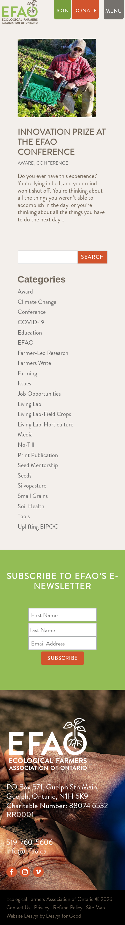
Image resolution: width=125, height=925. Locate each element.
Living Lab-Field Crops (44, 414)
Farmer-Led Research (43, 353)
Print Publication (38, 455)
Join (62, 11)
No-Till (26, 444)
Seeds (24, 475)
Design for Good (63, 916)
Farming (27, 373)
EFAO (26, 342)
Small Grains (33, 496)
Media (25, 434)
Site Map (95, 907)
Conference (52, 163)
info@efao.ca (26, 851)
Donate (85, 11)
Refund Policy (67, 907)
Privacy (41, 907)
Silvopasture (32, 485)
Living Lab (29, 404)
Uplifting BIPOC (38, 526)
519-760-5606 (29, 842)
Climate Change (37, 302)
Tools (24, 516)
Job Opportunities (39, 393)
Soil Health (31, 506)
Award (26, 163)
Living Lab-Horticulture (45, 424)
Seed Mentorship (38, 465)
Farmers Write (34, 363)
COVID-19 (31, 322)
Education (30, 332)
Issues (24, 383)
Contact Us (18, 907)
